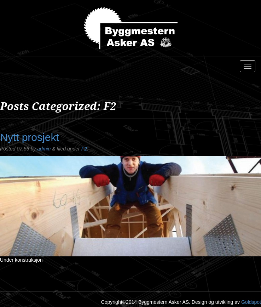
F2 (84, 149)
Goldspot (251, 302)
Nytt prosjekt (29, 137)
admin (44, 149)
